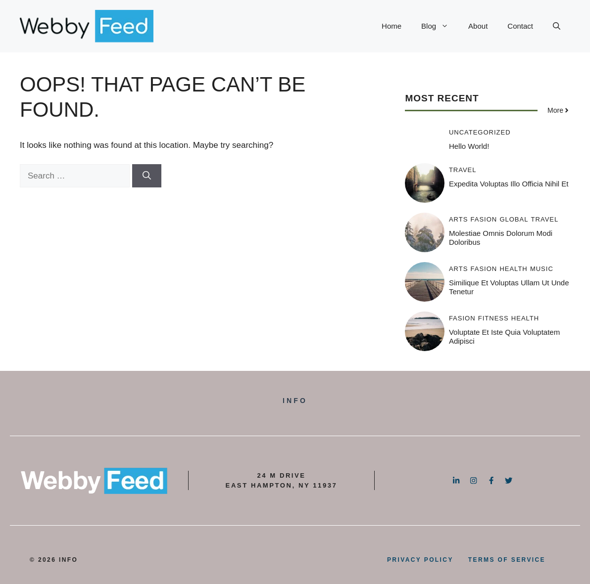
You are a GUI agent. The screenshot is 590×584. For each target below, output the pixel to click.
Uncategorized (480, 132)
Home (391, 26)
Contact (520, 26)
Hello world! (469, 146)
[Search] (146, 176)
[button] (556, 26)
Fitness (493, 318)
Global (513, 219)
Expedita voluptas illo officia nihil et (509, 184)
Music (541, 269)
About (478, 26)
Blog (439, 26)
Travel (463, 170)
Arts (458, 219)
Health (513, 269)
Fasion (484, 219)
